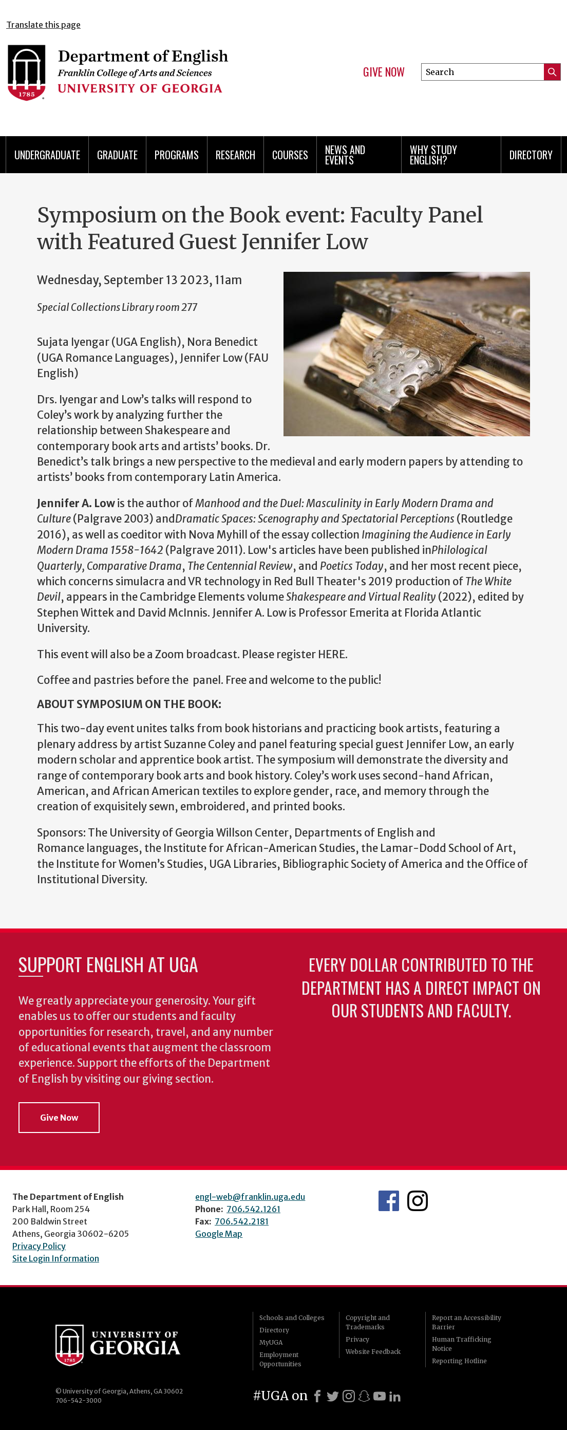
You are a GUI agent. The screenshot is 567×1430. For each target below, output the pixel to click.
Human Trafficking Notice (462, 1343)
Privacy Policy (39, 1246)
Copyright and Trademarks (368, 1322)
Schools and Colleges (292, 1318)
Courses (290, 154)
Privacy (357, 1339)
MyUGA (270, 1342)
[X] (333, 1396)
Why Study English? (433, 155)
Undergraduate (47, 154)
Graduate (117, 154)
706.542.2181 (242, 1221)
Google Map (218, 1234)
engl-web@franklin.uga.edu (250, 1197)
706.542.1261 (253, 1209)
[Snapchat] (364, 1396)
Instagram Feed (417, 1201)
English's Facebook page (389, 1201)
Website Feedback (373, 1351)
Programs (177, 154)
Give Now (384, 72)
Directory (531, 154)
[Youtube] (379, 1396)
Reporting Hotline (459, 1361)
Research (235, 154)
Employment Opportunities (280, 1359)
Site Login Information (55, 1258)
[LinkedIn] (395, 1396)
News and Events (345, 155)
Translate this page (43, 25)
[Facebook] (317, 1396)
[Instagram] (349, 1396)
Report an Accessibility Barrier (466, 1322)
